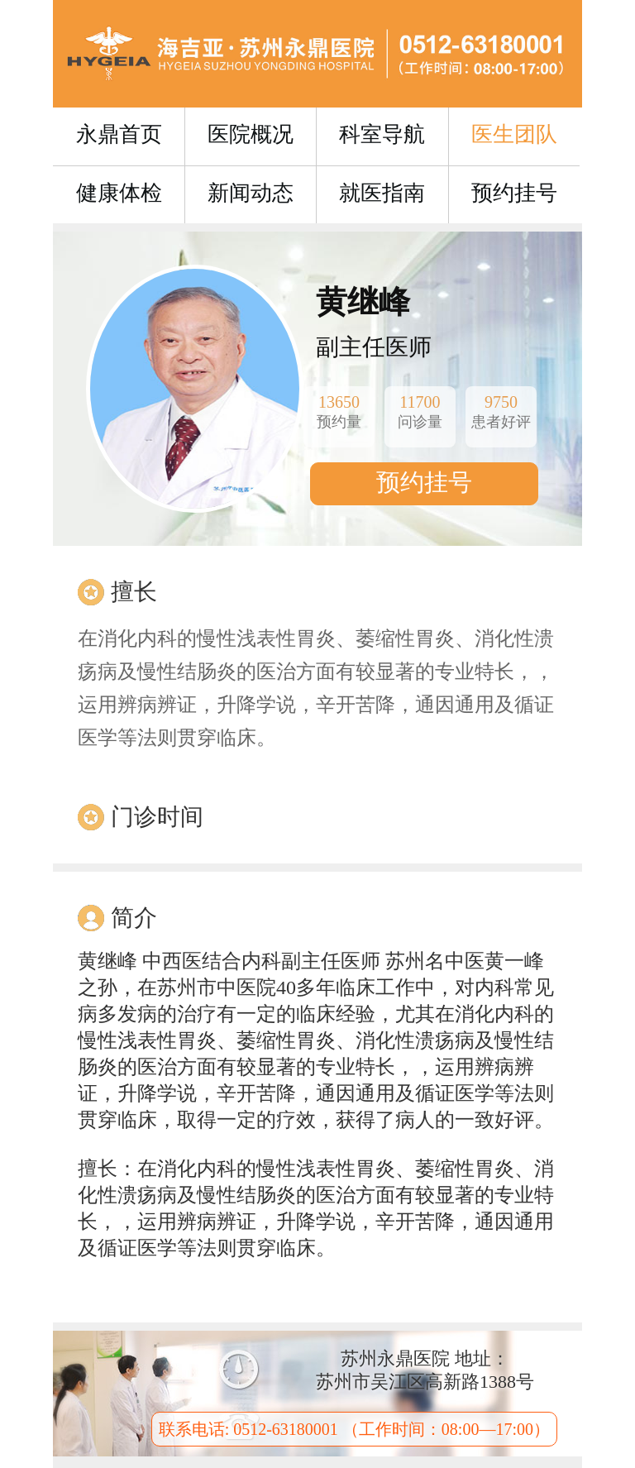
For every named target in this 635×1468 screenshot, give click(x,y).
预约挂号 (514, 192)
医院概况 (251, 134)
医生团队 (514, 134)
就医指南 (382, 192)
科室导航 (382, 134)
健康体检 (119, 192)
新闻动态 (251, 192)
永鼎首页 (119, 134)
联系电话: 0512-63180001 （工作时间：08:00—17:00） (354, 1429)
